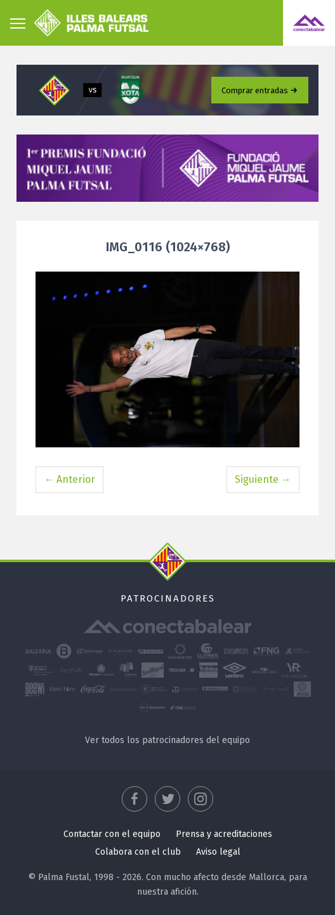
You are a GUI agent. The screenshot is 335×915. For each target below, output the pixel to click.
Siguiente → (263, 479)
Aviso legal (218, 851)
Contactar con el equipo (112, 834)
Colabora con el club (138, 851)
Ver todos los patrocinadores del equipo (167, 740)
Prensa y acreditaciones (224, 834)
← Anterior (69, 479)
